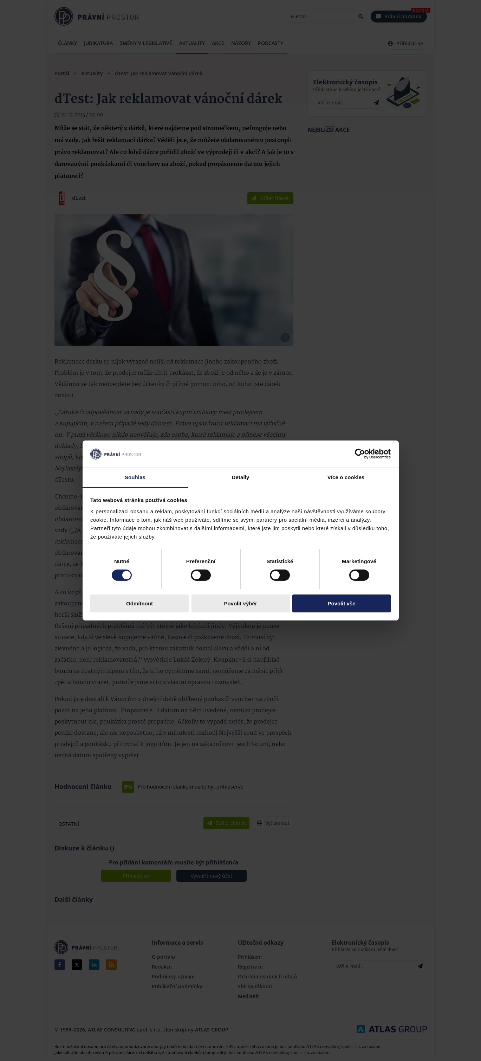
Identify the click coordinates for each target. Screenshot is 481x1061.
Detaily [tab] (240, 477)
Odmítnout (139, 603)
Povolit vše (341, 603)
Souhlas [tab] (135, 477)
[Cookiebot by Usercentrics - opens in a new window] (360, 454)
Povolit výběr (240, 603)
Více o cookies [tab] (346, 477)
